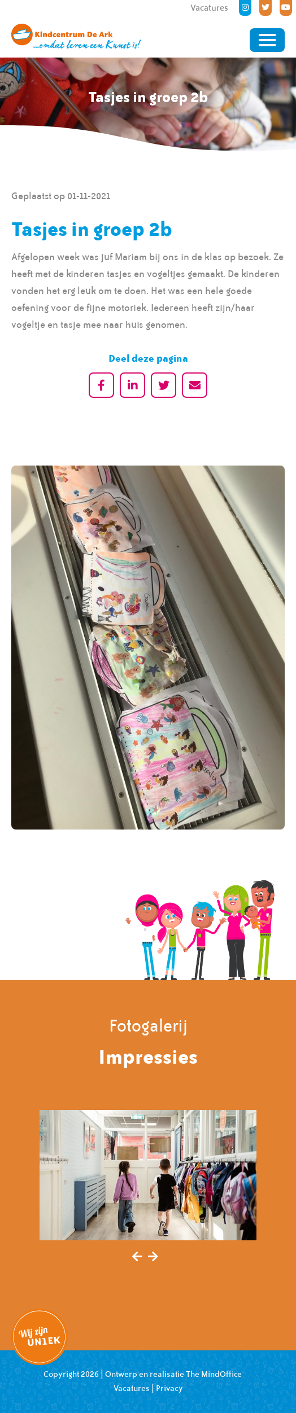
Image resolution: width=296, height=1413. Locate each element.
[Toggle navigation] (267, 40)
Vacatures (132, 1388)
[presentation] (137, 1257)
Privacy (169, 1388)
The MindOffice (214, 1374)
